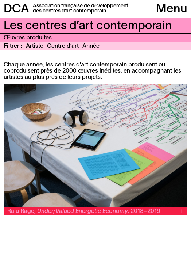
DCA (16, 9)
